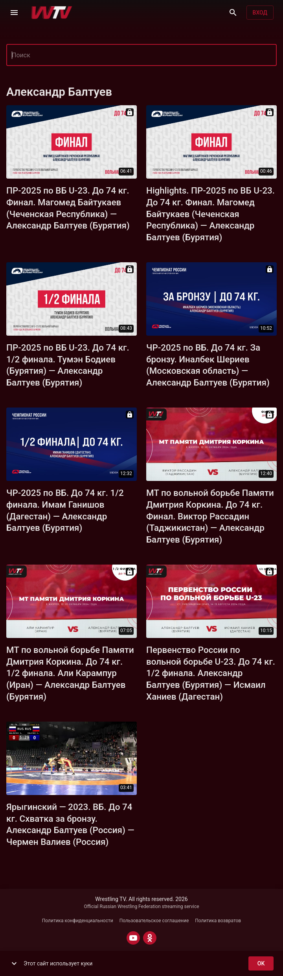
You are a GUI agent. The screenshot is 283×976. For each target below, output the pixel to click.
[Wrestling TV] (52, 12)
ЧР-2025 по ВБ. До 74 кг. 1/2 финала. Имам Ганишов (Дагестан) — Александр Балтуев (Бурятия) (65, 510)
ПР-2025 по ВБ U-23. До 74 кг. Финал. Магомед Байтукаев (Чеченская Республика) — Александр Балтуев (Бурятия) (68, 208)
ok (261, 963)
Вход (260, 13)
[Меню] (14, 12)
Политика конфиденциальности (77, 920)
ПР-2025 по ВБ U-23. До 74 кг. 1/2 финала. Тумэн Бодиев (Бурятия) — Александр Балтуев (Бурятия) (67, 365)
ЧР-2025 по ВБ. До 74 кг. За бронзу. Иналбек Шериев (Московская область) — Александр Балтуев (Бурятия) (208, 365)
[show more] (14, 963)
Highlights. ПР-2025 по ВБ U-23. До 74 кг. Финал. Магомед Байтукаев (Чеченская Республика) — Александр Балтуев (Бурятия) (210, 214)
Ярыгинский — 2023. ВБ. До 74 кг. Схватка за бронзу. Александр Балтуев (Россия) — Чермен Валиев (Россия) (70, 824)
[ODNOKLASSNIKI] (149, 938)
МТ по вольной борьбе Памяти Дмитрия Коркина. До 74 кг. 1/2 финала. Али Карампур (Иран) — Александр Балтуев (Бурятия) (70, 673)
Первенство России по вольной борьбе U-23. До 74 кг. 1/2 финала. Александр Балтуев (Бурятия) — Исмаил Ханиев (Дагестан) (210, 673)
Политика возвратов (218, 920)
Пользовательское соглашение (154, 920)
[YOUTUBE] (133, 938)
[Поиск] (233, 12)
